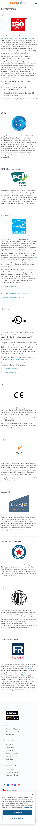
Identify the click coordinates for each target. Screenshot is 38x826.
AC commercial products (12, 290)
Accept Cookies (17, 812)
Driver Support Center (13, 732)
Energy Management (12, 359)
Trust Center (10, 735)
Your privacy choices (17, 818)
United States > (12, 790)
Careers (8, 756)
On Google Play (12, 718)
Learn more (18, 530)
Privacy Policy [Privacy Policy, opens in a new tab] (28, 807)
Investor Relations (12, 772)
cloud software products (17, 673)
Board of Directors (12, 753)
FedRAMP (29, 669)
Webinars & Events (12, 775)
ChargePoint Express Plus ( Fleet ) (15, 297)
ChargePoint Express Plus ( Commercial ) (17, 293)
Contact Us (9, 759)
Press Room (10, 769)
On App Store (12, 713)
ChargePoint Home (10, 286)
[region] (17, 807)
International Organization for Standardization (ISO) (18, 38)
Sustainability (10, 748)
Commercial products (11, 369)
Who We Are (10, 745)
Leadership (9, 751)
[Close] (32, 794)
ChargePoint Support (13, 729)
